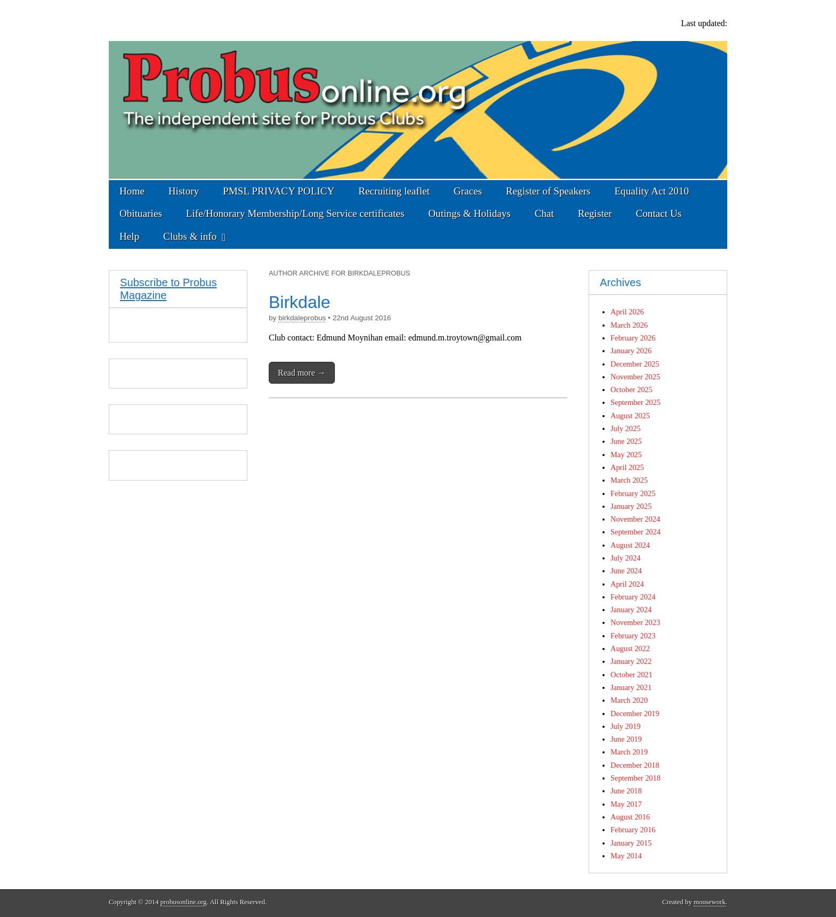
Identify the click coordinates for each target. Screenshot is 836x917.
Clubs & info (189, 236)
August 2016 (630, 817)
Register (595, 213)
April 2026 (627, 311)
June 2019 (626, 739)
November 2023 (635, 622)
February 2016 (632, 829)
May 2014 (626, 855)
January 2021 (631, 687)
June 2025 (626, 441)
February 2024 (632, 597)
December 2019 (635, 713)
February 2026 (632, 338)
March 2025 (629, 480)
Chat (544, 213)
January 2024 (631, 609)
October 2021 (631, 674)
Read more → (302, 372)
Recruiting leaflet (394, 191)
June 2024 (626, 570)
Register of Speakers (548, 191)
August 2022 (630, 648)
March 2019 (629, 752)
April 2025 (627, 467)
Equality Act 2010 (651, 191)
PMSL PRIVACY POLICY (278, 191)
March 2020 (629, 700)
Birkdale (300, 302)
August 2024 (630, 545)
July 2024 (625, 558)
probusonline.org (183, 902)
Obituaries (140, 213)
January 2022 (631, 661)
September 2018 (635, 778)
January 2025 (631, 506)
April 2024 (627, 584)
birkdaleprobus (302, 318)
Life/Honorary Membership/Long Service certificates (295, 213)
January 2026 (631, 350)
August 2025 (630, 415)
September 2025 (635, 402)
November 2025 (635, 376)
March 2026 (629, 325)
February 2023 (632, 635)
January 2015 (631, 843)
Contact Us (658, 213)
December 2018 (635, 765)
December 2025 (635, 364)
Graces (468, 191)
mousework (710, 902)
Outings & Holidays (469, 213)
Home (131, 191)
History (183, 191)
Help (129, 236)
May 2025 (626, 454)
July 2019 (625, 726)
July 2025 (625, 428)
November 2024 (635, 519)
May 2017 (626, 804)
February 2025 (632, 493)
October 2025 (631, 389)
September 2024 (635, 532)
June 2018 (626, 790)
